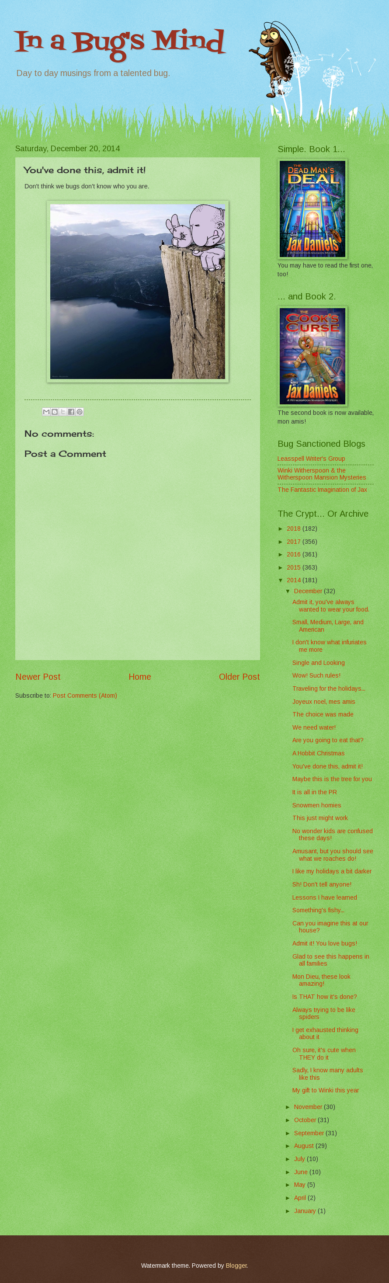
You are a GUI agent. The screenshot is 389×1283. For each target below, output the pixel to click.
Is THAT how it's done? (324, 997)
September (310, 1133)
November (309, 1107)
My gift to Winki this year (325, 1090)
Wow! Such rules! (316, 675)
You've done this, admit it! (327, 766)
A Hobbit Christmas (318, 753)
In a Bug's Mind (119, 43)
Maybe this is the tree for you (332, 779)
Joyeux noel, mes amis (323, 702)
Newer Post (38, 676)
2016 (294, 554)
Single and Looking (318, 663)
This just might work (320, 818)
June (301, 1172)
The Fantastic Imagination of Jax (322, 490)
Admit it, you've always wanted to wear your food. (330, 606)
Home (140, 676)
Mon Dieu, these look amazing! (321, 980)
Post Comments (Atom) (85, 695)
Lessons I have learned (324, 897)
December (309, 591)
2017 (294, 542)
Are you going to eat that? (328, 740)
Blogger (236, 1265)
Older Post (239, 676)
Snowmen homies (316, 805)
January (306, 1211)
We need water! (314, 727)
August (305, 1146)
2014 (294, 580)
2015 (294, 567)
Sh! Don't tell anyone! (321, 884)
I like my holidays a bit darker (332, 871)
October (306, 1120)
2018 (294, 528)
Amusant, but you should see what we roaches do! (332, 855)
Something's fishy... (318, 910)
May (300, 1185)
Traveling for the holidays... (328, 688)
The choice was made (323, 714)
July (300, 1159)
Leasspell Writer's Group (311, 458)
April (301, 1198)
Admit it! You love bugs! (324, 943)
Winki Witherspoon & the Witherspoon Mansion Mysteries (322, 474)
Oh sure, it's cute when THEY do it (324, 1054)
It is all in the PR (314, 792)
